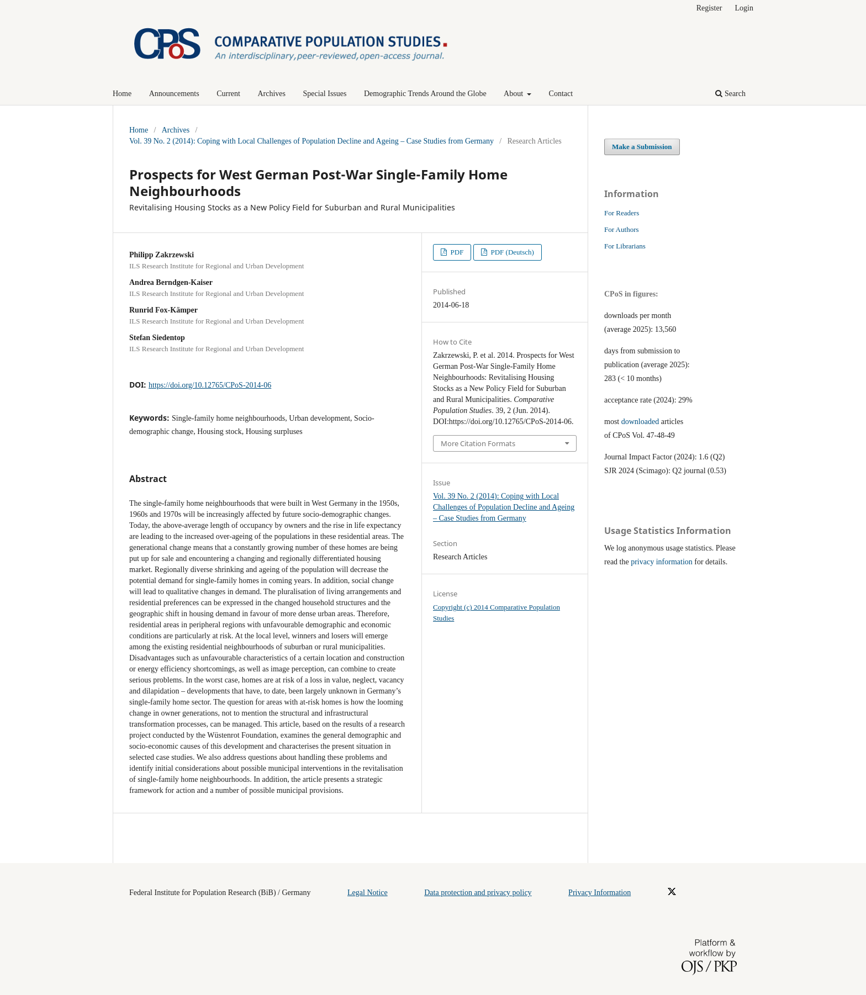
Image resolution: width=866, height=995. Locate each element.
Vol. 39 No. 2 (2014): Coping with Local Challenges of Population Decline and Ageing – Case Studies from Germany (311, 141)
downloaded (640, 421)
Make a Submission (642, 146)
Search (730, 93)
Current (228, 93)
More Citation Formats (478, 443)
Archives (271, 93)
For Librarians (625, 246)
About (514, 93)
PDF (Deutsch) (511, 252)
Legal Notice (367, 892)
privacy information (662, 562)
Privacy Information (599, 892)
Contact (561, 93)
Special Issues (325, 93)
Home (122, 93)
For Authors (621, 229)
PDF (455, 252)
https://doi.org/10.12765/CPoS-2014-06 (210, 385)
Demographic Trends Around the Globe (425, 93)
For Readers (621, 213)
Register (709, 8)
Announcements (174, 93)
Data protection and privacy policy (477, 892)
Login (744, 8)
